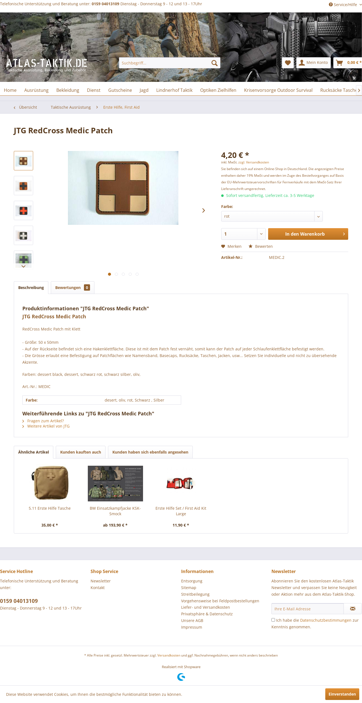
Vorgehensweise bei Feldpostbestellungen (220, 600)
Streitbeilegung (195, 594)
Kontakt (98, 587)
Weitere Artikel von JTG (46, 426)
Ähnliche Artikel (33, 452)
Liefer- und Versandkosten (205, 607)
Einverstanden (342, 694)
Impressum (191, 627)
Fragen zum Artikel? (43, 420)
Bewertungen (72, 287)
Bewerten (261, 246)
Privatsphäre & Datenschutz (207, 613)
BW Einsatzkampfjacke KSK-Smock (115, 511)
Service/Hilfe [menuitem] (343, 4)
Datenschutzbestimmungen (326, 620)
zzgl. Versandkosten (253, 162)
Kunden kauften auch (80, 452)
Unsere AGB (192, 620)
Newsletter (101, 581)
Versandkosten (168, 655)
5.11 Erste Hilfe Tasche (50, 508)
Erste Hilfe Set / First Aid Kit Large (180, 511)
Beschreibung (31, 287)
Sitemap (188, 587)
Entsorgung (191, 581)
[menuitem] (169, 62)
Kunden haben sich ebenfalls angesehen (150, 452)
